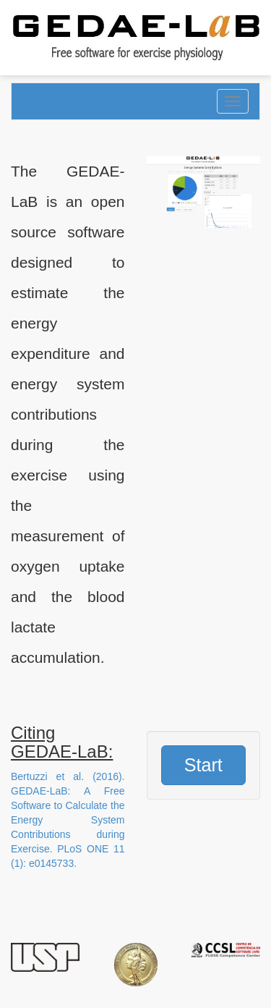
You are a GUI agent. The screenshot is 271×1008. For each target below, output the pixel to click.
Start (203, 765)
